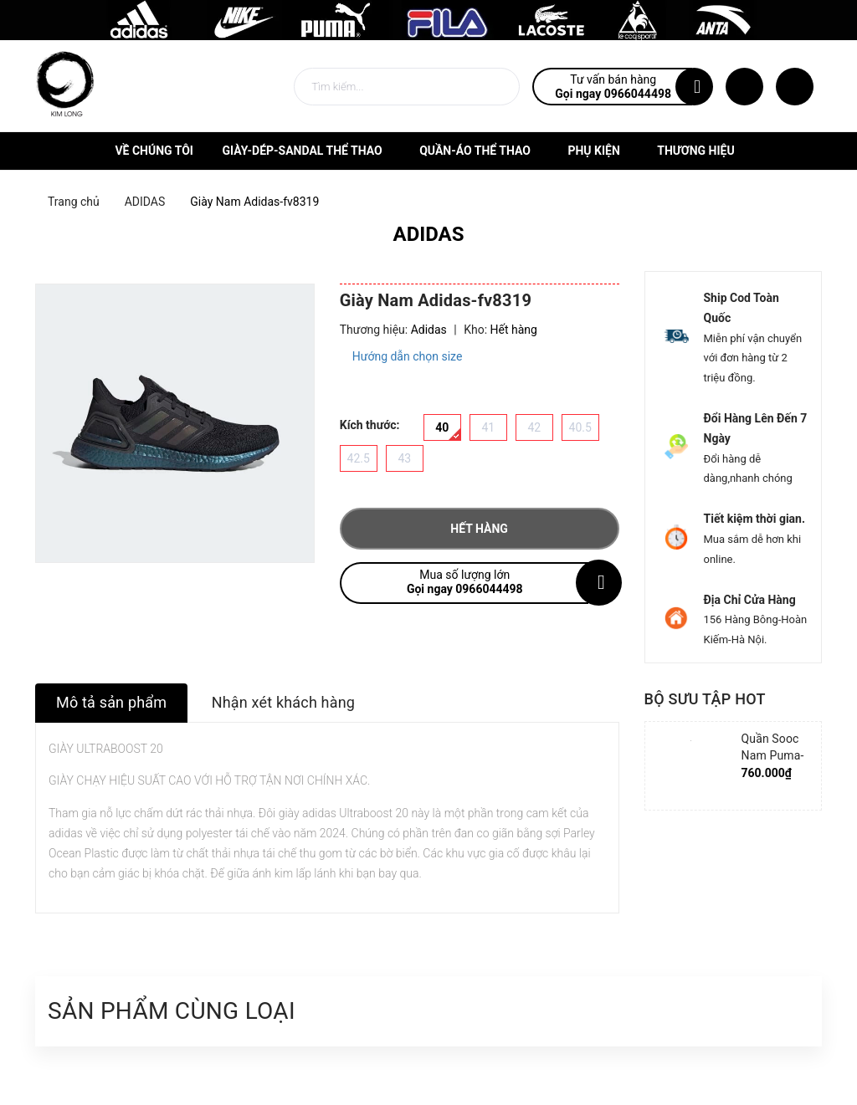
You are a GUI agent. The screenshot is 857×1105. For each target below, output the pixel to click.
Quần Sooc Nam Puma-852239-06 (773, 755)
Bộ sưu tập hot (705, 699)
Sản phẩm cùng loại (171, 1011)
